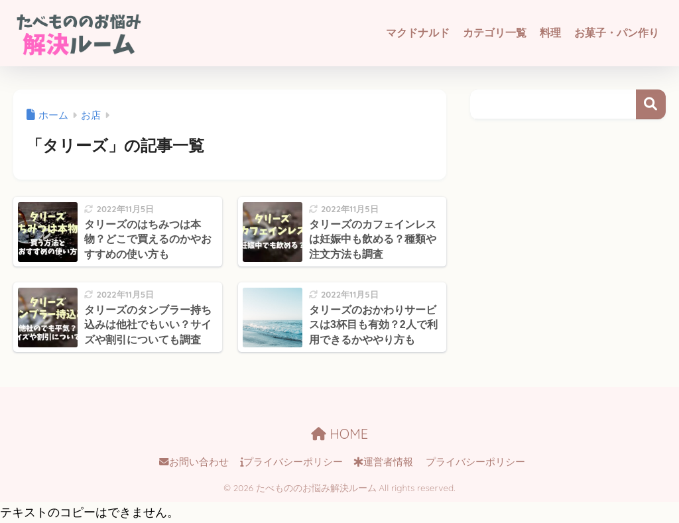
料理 (550, 32)
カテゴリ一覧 (494, 32)
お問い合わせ (194, 462)
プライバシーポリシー (291, 462)
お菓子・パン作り (616, 32)
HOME (339, 434)
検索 (651, 104)
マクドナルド (418, 32)
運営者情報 (383, 462)
